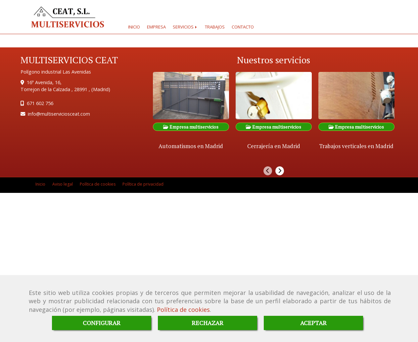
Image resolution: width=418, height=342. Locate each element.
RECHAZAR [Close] (207, 323)
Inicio (40, 184)
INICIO (134, 27)
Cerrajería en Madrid (273, 146)
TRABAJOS (215, 27)
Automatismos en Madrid (191, 146)
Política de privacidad (142, 184)
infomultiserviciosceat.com (59, 114)
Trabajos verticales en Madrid (356, 146)
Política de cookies (183, 310)
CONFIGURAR (101, 323)
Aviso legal (62, 184)
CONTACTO (243, 27)
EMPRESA (156, 27)
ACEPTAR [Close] (313, 323)
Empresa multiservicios (190, 127)
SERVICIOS (185, 27)
